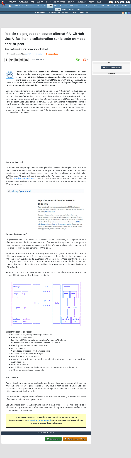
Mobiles (116, 6)
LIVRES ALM (83, 13)
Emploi (71, 2)
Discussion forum (111, 68)
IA (45, 6)
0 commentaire (52, 54)
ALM (50, 6)
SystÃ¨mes (126, 6)
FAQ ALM (65, 13)
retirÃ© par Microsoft (25, 179)
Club (98, 2)
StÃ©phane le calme (34, 54)
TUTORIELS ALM (54, 13)
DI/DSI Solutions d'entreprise (24, 6)
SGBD (102, 6)
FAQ (32, 2)
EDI (82, 6)
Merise (71, 9)
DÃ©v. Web (74, 6)
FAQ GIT (74, 13)
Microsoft (57, 6)
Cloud (39, 6)
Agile (64, 9)
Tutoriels (23, 2)
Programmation (91, 6)
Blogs (40, 2)
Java (65, 6)
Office (108, 6)
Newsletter (59, 2)
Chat (48, 2)
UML (78, 9)
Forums (12, 2)
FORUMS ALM (40, 13)
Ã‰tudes (81, 2)
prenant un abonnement (39, 420)
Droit (91, 2)
